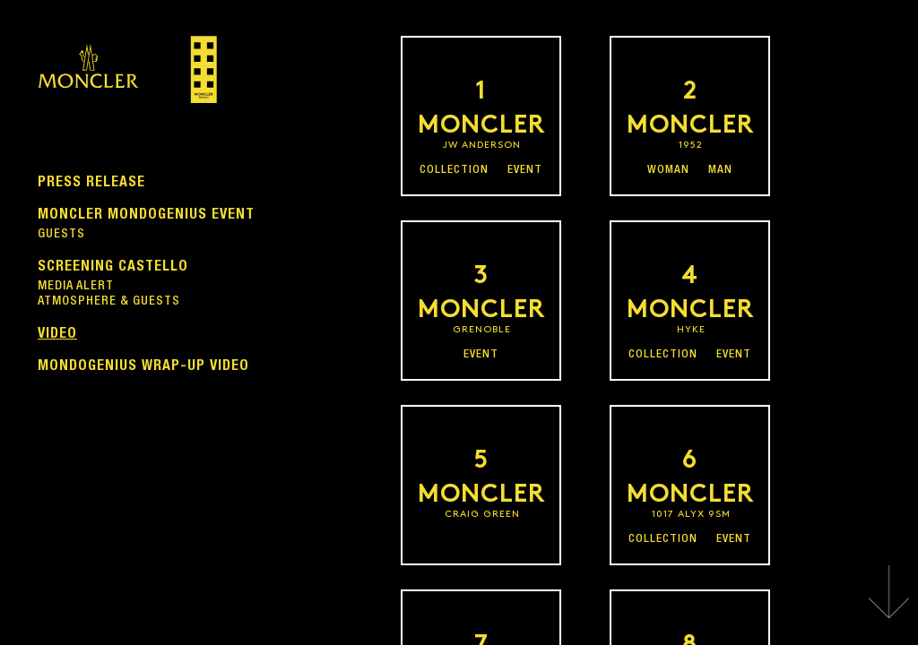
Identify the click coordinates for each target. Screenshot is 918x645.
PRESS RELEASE (91, 181)
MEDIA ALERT (76, 286)
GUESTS (61, 234)
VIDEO (57, 332)
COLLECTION (454, 170)
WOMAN (668, 170)
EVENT (524, 170)
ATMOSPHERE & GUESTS (109, 302)
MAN (720, 170)
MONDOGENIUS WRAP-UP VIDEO (143, 365)
